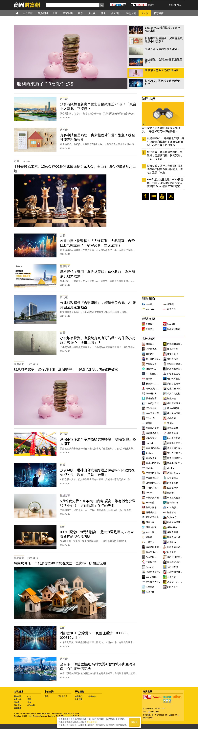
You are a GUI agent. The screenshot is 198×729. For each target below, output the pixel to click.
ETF (29, 696)
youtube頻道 (162, 196)
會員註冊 (173, 5)
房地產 (16, 702)
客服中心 (92, 696)
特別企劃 (31, 705)
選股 (46, 696)
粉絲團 (151, 5)
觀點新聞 (17, 696)
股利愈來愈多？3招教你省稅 (45, 83)
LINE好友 (153, 196)
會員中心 (78, 696)
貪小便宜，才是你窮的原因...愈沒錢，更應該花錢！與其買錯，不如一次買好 (165, 155)
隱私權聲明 (92, 722)
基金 (29, 702)
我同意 (134, 722)
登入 (179, 5)
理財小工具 (62, 696)
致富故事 (17, 699)
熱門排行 (148, 99)
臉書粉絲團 (145, 196)
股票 (29, 699)
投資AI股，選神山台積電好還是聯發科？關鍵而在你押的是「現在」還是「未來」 (165, 169)
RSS (170, 196)
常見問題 (78, 699)
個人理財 (17, 705)
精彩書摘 (17, 708)
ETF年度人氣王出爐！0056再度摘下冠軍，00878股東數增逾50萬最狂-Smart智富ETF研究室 (165, 183)
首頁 (20, 13)
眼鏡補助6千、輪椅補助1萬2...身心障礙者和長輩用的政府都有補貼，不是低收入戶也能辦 (165, 142)
